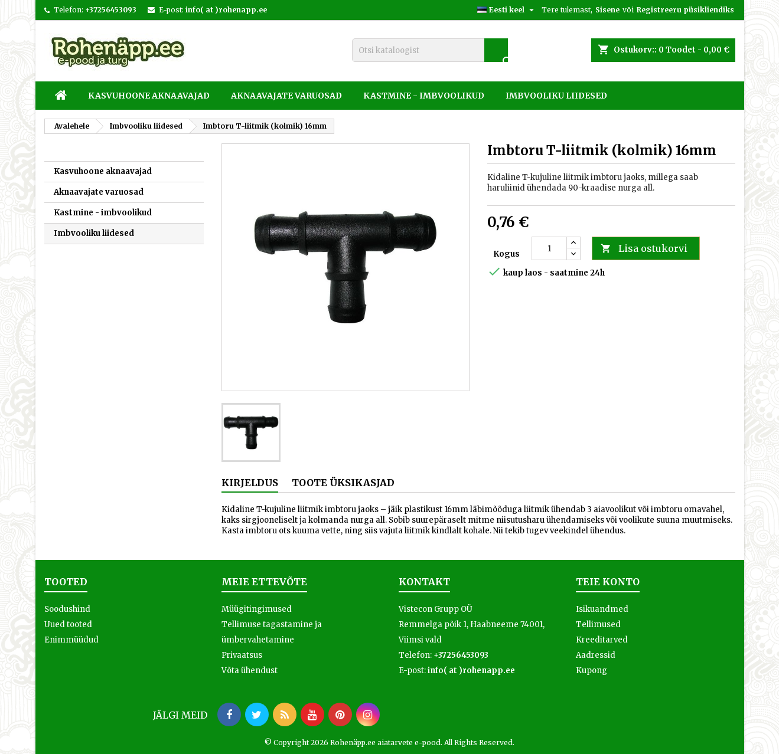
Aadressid (595, 655)
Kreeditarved (602, 640)
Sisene (607, 9)
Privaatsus (241, 655)
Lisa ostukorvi (644, 248)
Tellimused (598, 624)
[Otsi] (430, 50)
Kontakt (424, 582)
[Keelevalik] (507, 10)
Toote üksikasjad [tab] (343, 483)
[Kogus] (549, 248)
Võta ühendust (249, 671)
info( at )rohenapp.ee (226, 9)
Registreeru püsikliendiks (685, 9)
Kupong (591, 671)
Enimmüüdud (71, 640)
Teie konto (608, 582)
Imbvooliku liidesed (556, 95)
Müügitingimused (256, 609)
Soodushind (67, 609)
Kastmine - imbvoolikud (423, 95)
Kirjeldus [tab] (249, 483)
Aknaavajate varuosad (286, 95)
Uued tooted (68, 624)
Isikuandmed (602, 609)
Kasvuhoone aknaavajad (149, 95)
